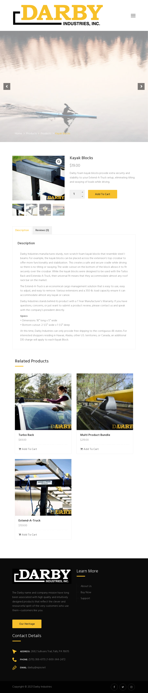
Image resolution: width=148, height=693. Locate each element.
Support (85, 598)
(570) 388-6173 (36, 659)
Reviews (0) (42, 230)
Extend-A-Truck (34, 286)
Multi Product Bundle (95, 435)
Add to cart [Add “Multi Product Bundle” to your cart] (91, 449)
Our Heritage (27, 624)
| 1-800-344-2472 (55, 659)
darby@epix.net (37, 667)
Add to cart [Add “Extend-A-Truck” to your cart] (29, 535)
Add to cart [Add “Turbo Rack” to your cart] (29, 449)
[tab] (22, 230)
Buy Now (86, 592)
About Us (86, 586)
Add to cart (102, 194)
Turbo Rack (26, 435)
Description (22, 230)
